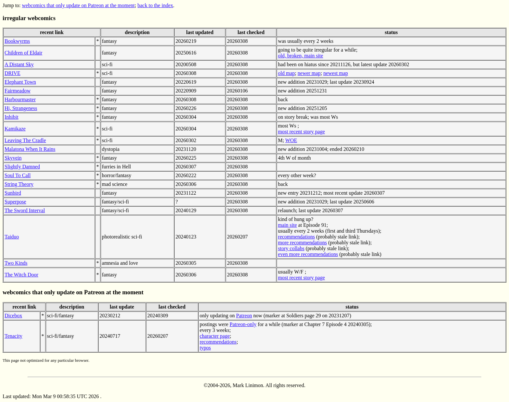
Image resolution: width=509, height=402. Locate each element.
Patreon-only (243, 324)
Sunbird (13, 193)
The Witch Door (21, 274)
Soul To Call (18, 175)
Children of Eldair (23, 52)
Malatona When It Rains (30, 149)
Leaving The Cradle (25, 140)
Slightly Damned (22, 166)
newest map (335, 73)
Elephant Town (20, 82)
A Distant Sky (19, 64)
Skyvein (13, 158)
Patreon (244, 315)
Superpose (15, 201)
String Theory (19, 184)
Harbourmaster (20, 99)
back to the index (155, 5)
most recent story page (301, 131)
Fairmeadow (18, 90)
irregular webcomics (29, 18)
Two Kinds (16, 263)
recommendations (296, 236)
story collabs (291, 248)
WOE (291, 140)
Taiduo (12, 236)
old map (286, 73)
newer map (309, 73)
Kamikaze (15, 128)
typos (205, 347)
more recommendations (302, 242)
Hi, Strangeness (21, 108)
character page (215, 336)
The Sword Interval (25, 210)
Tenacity (13, 336)
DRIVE (12, 73)
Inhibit (12, 117)
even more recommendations (308, 254)
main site (287, 225)
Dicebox (13, 315)
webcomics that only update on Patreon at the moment (78, 5)
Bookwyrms (17, 41)
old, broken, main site (300, 55)
